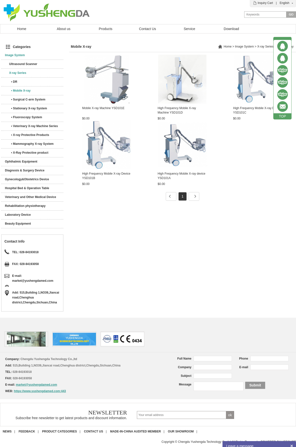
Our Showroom (181, 431)
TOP (282, 116)
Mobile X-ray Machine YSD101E (103, 108)
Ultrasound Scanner (23, 64)
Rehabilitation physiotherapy (25, 206)
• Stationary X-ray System (29, 108)
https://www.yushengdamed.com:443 (40, 391)
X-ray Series (17, 73)
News (7, 431)
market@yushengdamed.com (32, 280)
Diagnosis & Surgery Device (24, 170)
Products (105, 29)
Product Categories (59, 431)
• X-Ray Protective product (29, 152)
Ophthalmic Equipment (21, 161)
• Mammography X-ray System (32, 144)
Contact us (93, 431)
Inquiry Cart (265, 3)
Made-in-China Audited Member (135, 431)
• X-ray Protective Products (30, 135)
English (284, 3)
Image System (15, 55)
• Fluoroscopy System (26, 117)
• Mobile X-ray (21, 90)
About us (63, 29)
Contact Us (147, 29)
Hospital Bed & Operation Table (27, 188)
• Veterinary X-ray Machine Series (34, 126)
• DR (14, 81)
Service (189, 29)
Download (231, 29)
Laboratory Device (18, 214)
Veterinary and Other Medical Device (30, 197)
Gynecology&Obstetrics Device (27, 179)
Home (21, 29)
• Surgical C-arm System (28, 99)
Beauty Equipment (18, 223)
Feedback (26, 431)
